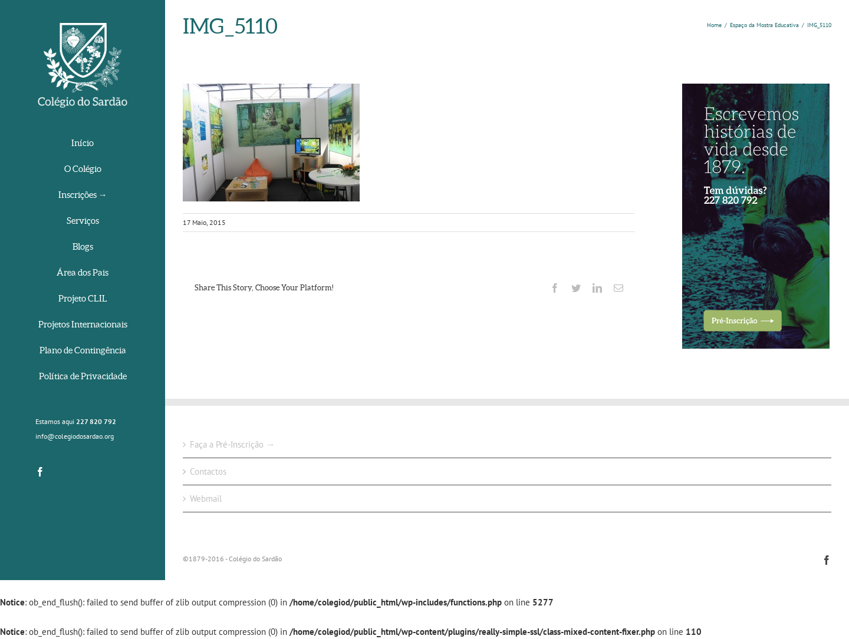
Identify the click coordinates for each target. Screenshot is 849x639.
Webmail (206, 498)
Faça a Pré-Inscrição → (232, 444)
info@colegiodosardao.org (74, 436)
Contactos (208, 471)
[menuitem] (82, 144)
